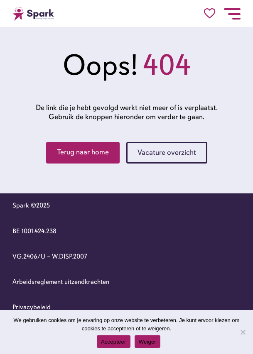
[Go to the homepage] (33, 13)
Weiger (147, 342)
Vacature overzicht (167, 152)
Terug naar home (83, 151)
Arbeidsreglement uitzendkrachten (60, 282)
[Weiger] (242, 332)
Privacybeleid (31, 307)
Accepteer (113, 342)
